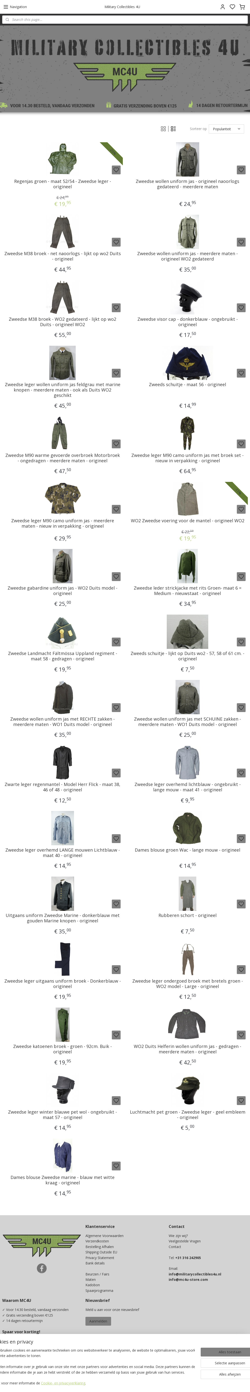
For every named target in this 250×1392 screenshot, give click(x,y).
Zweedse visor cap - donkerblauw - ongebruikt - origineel (187, 322)
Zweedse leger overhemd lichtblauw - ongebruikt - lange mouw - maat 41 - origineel (188, 787)
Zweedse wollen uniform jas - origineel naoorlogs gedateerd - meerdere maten (187, 184)
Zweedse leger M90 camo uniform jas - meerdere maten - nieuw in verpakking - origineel (62, 523)
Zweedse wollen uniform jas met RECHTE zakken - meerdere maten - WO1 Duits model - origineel (62, 721)
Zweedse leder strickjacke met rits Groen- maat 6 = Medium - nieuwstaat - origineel (187, 590)
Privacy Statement (99, 1257)
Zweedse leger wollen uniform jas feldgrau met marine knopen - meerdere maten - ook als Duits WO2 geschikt (62, 390)
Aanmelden (98, 1321)
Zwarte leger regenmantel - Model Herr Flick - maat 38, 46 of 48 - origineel (62, 787)
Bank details (95, 1263)
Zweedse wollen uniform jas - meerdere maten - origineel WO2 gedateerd (187, 256)
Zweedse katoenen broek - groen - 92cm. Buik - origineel (62, 1049)
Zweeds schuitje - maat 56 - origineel (187, 385)
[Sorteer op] (226, 129)
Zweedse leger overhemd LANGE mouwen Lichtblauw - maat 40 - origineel (62, 852)
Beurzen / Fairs (97, 1274)
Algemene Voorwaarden (104, 1235)
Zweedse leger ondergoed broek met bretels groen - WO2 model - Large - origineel (187, 983)
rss (157, 1383)
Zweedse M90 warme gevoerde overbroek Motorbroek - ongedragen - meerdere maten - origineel (62, 458)
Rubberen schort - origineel (187, 915)
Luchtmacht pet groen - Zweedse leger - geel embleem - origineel (187, 1114)
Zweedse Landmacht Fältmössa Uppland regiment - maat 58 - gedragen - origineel (62, 656)
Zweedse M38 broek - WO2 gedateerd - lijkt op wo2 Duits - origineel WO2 (62, 322)
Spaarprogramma (99, 1290)
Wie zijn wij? (178, 1235)
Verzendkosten (97, 1241)
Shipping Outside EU (101, 1252)
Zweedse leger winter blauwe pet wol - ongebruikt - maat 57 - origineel (62, 1114)
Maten (90, 1279)
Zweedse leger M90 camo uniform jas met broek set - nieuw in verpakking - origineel (187, 458)
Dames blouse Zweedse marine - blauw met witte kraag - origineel (62, 1180)
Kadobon (92, 1285)
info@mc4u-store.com (188, 1279)
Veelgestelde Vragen (185, 1241)
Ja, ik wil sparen (19, 1357)
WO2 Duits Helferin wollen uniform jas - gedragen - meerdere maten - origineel (187, 1049)
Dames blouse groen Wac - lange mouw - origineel (187, 850)
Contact (175, 1246)
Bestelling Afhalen (99, 1246)
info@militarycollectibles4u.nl (195, 1274)
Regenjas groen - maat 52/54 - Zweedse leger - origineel (62, 184)
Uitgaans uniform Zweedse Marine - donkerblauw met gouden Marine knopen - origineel (63, 918)
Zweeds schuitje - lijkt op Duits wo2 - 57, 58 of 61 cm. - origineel (187, 656)
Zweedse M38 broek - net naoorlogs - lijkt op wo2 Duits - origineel (62, 256)
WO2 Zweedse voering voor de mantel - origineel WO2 (187, 521)
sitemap (147, 1383)
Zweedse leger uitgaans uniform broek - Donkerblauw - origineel (62, 983)
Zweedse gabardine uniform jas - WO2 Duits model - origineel (62, 590)
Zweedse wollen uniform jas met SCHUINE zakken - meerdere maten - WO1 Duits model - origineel (187, 721)
